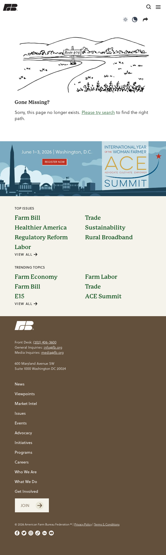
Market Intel (26, 403)
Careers (22, 462)
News (19, 384)
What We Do (26, 481)
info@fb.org (53, 347)
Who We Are (26, 471)
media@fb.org (52, 352)
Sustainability (105, 228)
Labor (23, 247)
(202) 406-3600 (44, 342)
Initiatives (23, 442)
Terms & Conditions (107, 524)
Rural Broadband (109, 237)
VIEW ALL (26, 254)
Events (21, 423)
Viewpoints (25, 393)
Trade (93, 218)
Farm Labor (101, 277)
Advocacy (23, 432)
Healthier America (41, 228)
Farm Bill (27, 218)
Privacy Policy (83, 524)
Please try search (98, 112)
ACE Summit (103, 296)
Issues (20, 413)
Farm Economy (36, 277)
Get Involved (26, 491)
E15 (19, 296)
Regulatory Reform (41, 237)
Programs (23, 452)
